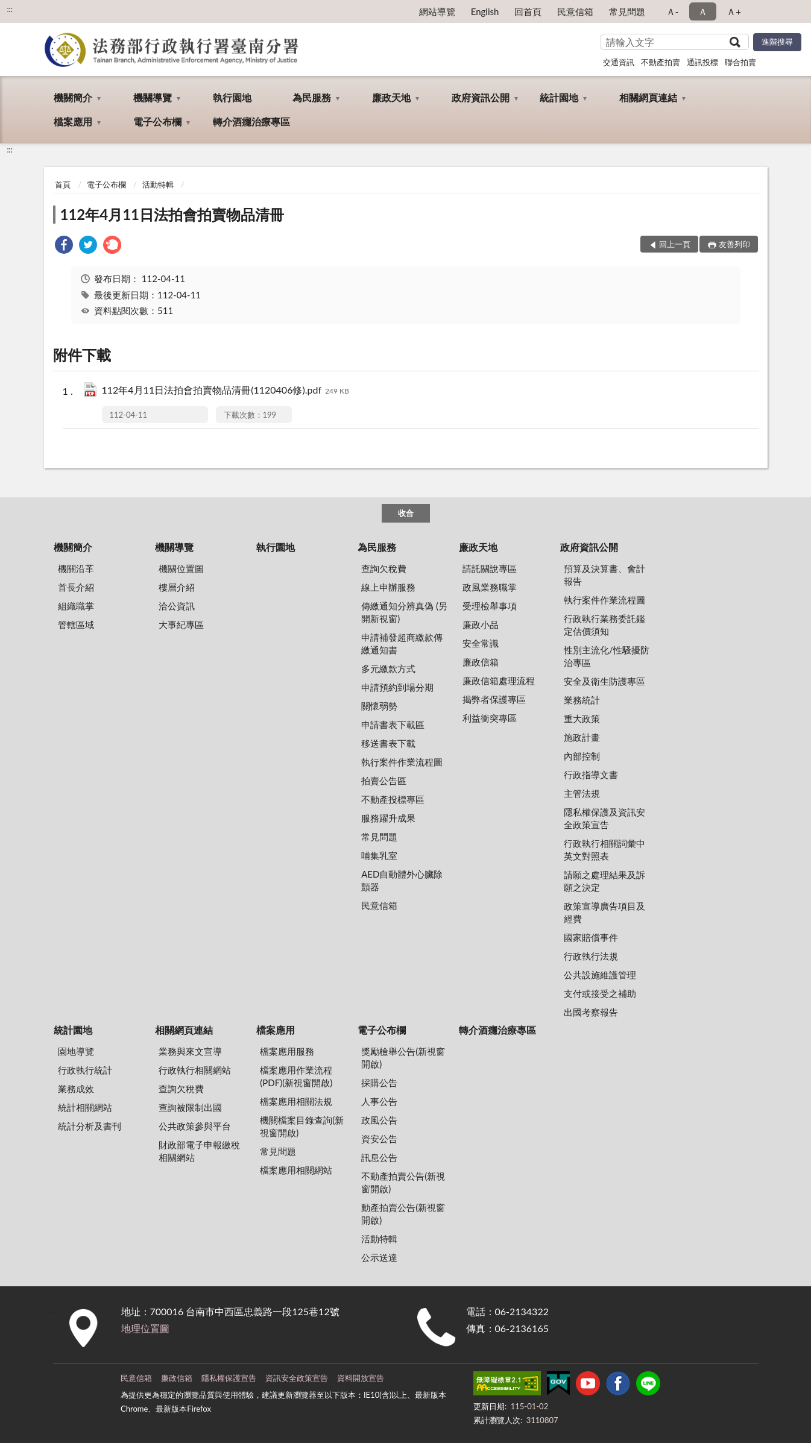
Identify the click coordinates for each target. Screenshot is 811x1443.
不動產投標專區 (392, 799)
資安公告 (379, 1138)
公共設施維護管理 (600, 974)
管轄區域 (76, 624)
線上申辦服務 (388, 587)
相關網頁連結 (648, 97)
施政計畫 (582, 737)
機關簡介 (73, 97)
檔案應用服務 (287, 1051)
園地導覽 (76, 1051)
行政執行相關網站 (195, 1069)
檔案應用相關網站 (296, 1170)
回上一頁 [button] (674, 244)
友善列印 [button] (734, 244)
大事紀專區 (181, 624)
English (485, 11)
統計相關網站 (85, 1107)
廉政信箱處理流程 (498, 680)
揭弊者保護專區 (494, 699)
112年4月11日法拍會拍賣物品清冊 (172, 214)
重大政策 (582, 718)
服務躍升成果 (388, 818)
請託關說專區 (489, 568)
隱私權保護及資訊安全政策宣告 (604, 818)
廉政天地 (391, 97)
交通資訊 (618, 62)
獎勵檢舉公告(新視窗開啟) (403, 1057)
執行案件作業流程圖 (402, 761)
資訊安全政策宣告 (296, 1378)
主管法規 (582, 793)
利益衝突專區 (489, 717)
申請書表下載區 (392, 724)
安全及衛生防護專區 (604, 681)
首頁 (63, 184)
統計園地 (559, 97)
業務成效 (76, 1088)
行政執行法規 (591, 956)
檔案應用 (73, 121)
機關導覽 (152, 97)
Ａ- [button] (672, 11)
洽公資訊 (177, 605)
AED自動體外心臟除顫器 (402, 880)
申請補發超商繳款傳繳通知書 (402, 643)
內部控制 (582, 755)
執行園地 (232, 97)
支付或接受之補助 (600, 993)
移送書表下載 (388, 743)
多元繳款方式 (388, 668)
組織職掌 (76, 605)
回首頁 (527, 11)
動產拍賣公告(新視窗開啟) (403, 1213)
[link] (64, 246)
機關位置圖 (181, 568)
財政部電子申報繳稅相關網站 (199, 1151)
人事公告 (379, 1101)
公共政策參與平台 (195, 1126)
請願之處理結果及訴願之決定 (604, 881)
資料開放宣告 (360, 1378)
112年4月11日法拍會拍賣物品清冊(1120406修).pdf (225, 391)
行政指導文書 (591, 774)
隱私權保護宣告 (228, 1378)
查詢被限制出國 (190, 1107)
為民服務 (311, 97)
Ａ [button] (702, 11)
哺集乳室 (379, 855)
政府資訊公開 (481, 97)
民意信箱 (575, 11)
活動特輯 (158, 184)
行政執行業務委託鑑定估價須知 (604, 625)
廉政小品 (480, 624)
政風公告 (379, 1119)
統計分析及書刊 (89, 1126)
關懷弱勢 (379, 705)
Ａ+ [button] (734, 11)
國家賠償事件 (591, 937)
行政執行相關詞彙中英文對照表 (604, 849)
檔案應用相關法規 (296, 1101)
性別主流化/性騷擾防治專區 (606, 656)
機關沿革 (76, 568)
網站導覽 (437, 11)
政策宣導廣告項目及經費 (604, 912)
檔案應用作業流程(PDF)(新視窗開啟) (296, 1076)
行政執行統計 (85, 1069)
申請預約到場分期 (397, 687)
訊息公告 (379, 1157)
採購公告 (379, 1082)
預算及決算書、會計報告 (604, 574)
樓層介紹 (177, 587)
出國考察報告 (591, 1012)
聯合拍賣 (740, 62)
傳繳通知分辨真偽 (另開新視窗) (404, 612)
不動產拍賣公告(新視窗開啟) (403, 1182)
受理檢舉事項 (489, 605)
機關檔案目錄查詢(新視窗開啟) (302, 1126)
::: (10, 9)
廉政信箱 (480, 661)
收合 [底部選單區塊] (406, 513)
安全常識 (480, 643)
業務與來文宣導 (190, 1051)
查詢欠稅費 (383, 568)
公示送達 (379, 1257)
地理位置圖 (145, 1328)
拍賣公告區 (383, 780)
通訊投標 (702, 62)
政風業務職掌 (489, 587)
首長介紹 (76, 587)
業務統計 (582, 699)
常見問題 (627, 11)
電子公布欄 (157, 121)
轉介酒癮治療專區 (251, 121)
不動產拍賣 (660, 62)
